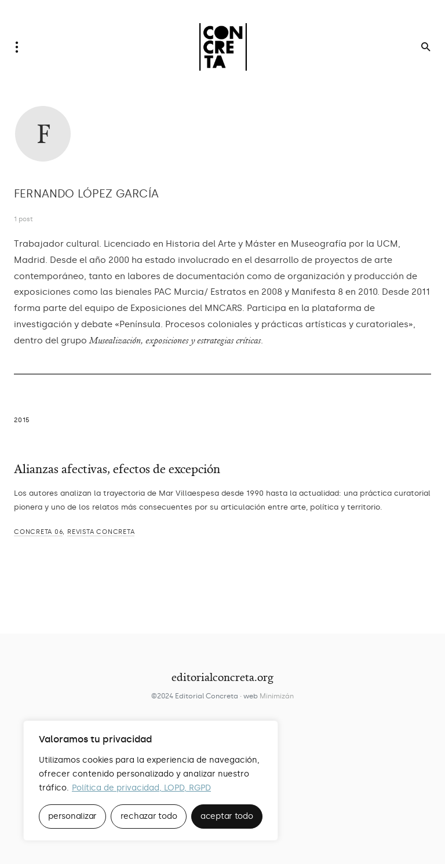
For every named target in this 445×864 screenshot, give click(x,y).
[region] (150, 780)
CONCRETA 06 (38, 532)
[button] (20, 47)
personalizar (72, 816)
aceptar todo (226, 816)
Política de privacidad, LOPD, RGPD (141, 788)
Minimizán (277, 696)
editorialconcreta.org (222, 676)
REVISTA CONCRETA (100, 532)
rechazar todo (149, 816)
